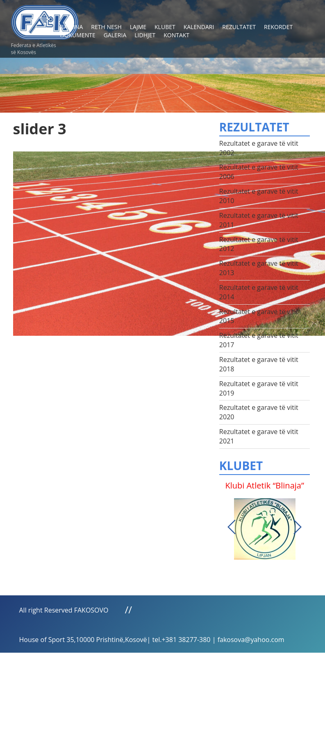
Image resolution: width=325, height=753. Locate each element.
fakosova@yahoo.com (251, 639)
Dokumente (77, 35)
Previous (231, 527)
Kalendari (199, 27)
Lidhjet (144, 35)
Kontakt (176, 35)
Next (297, 527)
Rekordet (278, 27)
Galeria (115, 35)
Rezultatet (239, 27)
